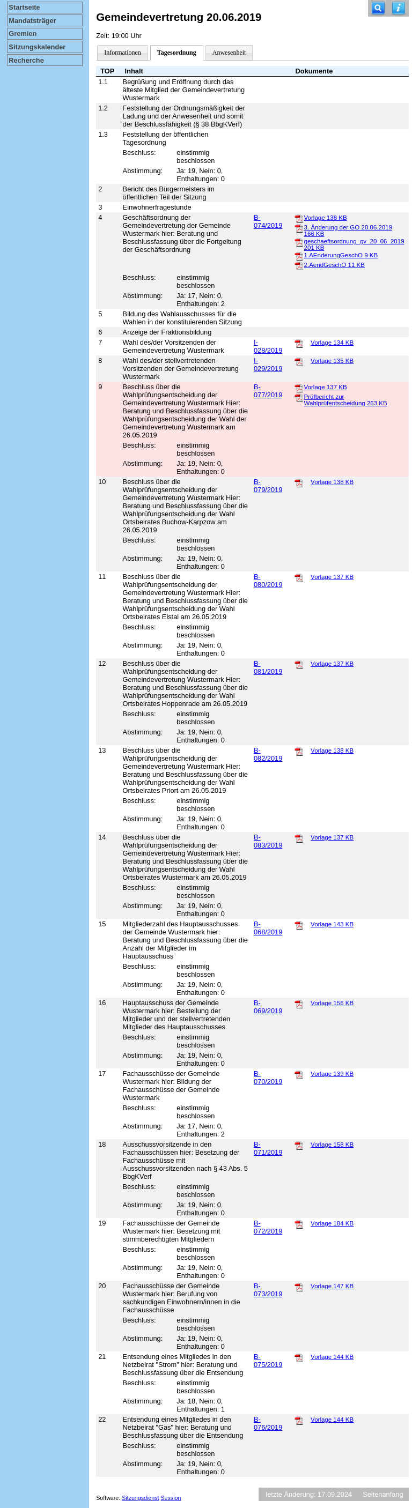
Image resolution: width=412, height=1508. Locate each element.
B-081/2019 (268, 667)
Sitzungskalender (37, 47)
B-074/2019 (268, 221)
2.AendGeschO (334, 265)
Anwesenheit (229, 52)
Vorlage (325, 217)
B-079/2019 (268, 486)
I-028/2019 (268, 346)
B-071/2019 (268, 1148)
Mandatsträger (32, 21)
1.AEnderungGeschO (341, 255)
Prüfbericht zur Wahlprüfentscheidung (345, 399)
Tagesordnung (176, 52)
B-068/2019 (268, 928)
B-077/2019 (268, 391)
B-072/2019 (268, 1227)
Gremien (22, 33)
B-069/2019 (268, 1007)
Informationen (122, 52)
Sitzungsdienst (140, 1498)
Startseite (24, 7)
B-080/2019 (268, 581)
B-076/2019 (268, 1423)
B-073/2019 (268, 1290)
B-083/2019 (268, 841)
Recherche (26, 60)
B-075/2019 (268, 1361)
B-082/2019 (268, 754)
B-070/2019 (268, 1077)
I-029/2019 (268, 364)
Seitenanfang (383, 1494)
